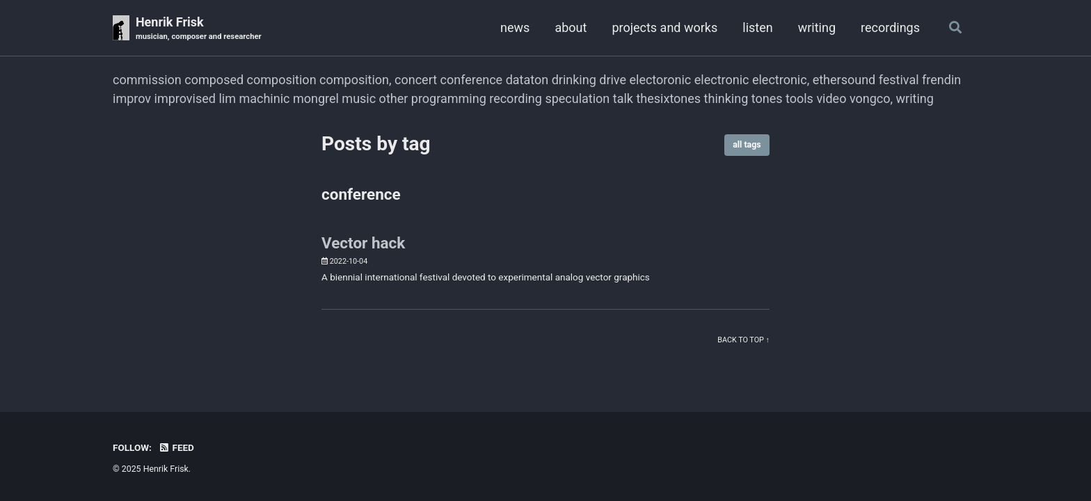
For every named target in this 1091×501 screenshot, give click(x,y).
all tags (746, 145)
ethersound (844, 79)
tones (767, 98)
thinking (726, 98)
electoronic (660, 79)
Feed (176, 447)
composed (214, 79)
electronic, (780, 79)
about (571, 27)
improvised (185, 98)
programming (448, 98)
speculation (577, 98)
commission (147, 79)
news (514, 27)
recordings (890, 27)
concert (416, 79)
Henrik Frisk (199, 29)
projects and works (664, 27)
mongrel (316, 98)
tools (799, 98)
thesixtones (668, 98)
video (831, 98)
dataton (527, 79)
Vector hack (363, 243)
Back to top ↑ (743, 339)
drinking (574, 79)
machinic (264, 98)
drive (612, 79)
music (359, 98)
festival (899, 79)
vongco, (871, 98)
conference (471, 79)
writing (817, 27)
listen (757, 27)
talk (623, 98)
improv (132, 98)
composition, (355, 79)
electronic (721, 79)
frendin (941, 79)
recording (515, 98)
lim (227, 98)
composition (282, 79)
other (393, 98)
